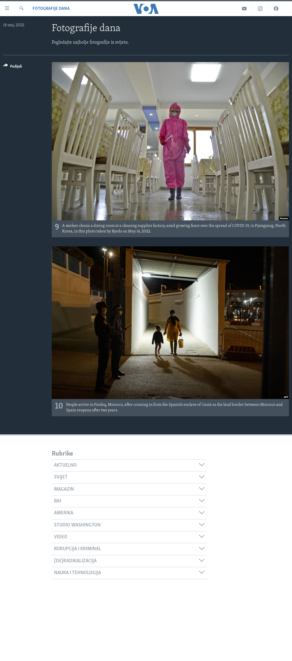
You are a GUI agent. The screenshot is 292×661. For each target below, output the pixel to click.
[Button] (12, 67)
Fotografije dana (51, 8)
